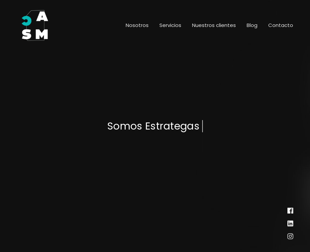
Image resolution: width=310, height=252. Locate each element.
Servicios (170, 25)
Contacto (280, 25)
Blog (252, 25)
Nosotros (137, 25)
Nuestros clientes (214, 25)
